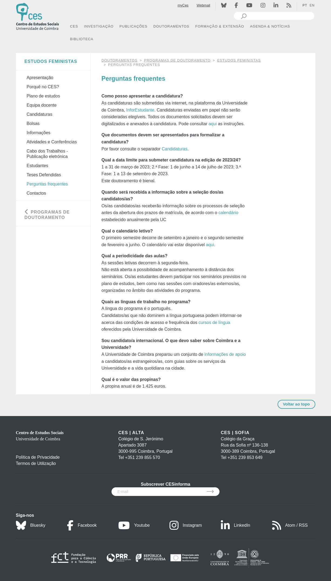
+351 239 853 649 (245, 457)
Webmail (203, 5)
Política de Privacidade (38, 457)
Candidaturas (174, 149)
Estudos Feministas (239, 60)
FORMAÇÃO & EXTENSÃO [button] (219, 26)
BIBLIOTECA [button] (81, 39)
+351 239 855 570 (142, 457)
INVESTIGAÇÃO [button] (99, 26)
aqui (212, 123)
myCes (183, 5)
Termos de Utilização (36, 463)
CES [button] (74, 26)
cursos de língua (214, 322)
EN (312, 5)
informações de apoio (225, 354)
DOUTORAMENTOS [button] (171, 26)
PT (304, 5)
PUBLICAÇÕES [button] (133, 26)
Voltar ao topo (296, 404)
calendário (228, 212)
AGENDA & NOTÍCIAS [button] (270, 26)
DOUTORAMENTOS (119, 60)
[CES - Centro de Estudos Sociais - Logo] (37, 15)
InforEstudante (140, 110)
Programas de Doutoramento (177, 60)
